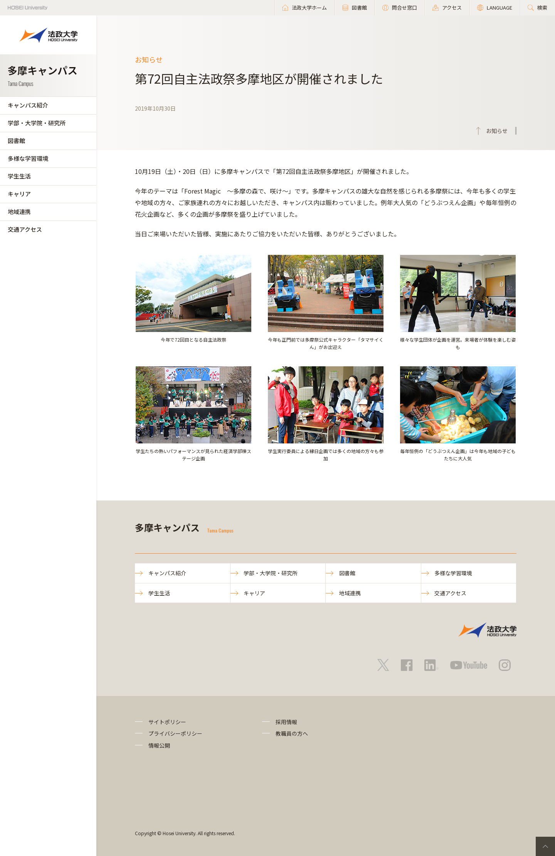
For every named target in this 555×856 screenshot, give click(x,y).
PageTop (545, 846)
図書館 (16, 140)
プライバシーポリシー (175, 733)
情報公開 (159, 745)
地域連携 (19, 211)
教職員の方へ (292, 733)
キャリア (19, 194)
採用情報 (286, 722)
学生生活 (19, 176)
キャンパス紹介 (28, 105)
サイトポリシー (167, 722)
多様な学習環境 (28, 158)
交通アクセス (25, 229)
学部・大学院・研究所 (37, 123)
